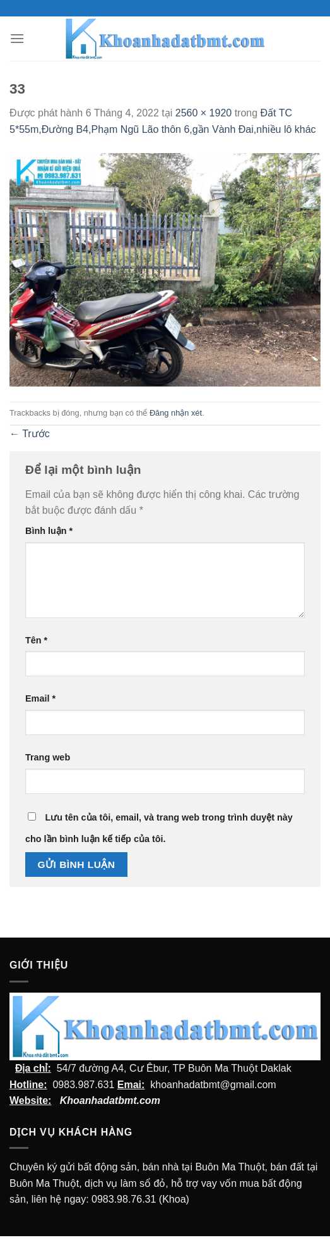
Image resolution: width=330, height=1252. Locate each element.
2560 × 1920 (203, 113)
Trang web (47, 757)
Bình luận (49, 531)
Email (40, 698)
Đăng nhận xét (176, 413)
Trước (29, 433)
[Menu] (17, 38)
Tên (36, 640)
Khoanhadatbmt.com (110, 1100)
